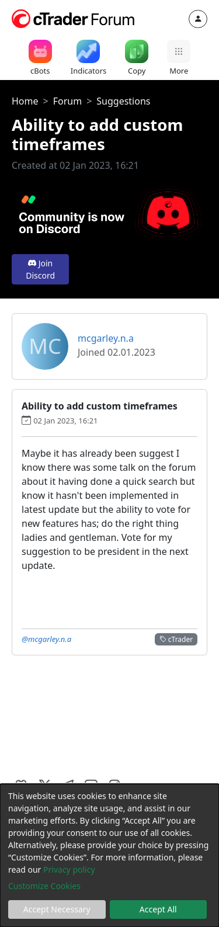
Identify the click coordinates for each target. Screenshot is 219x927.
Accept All (158, 909)
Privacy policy (69, 869)
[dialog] (109, 855)
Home (25, 101)
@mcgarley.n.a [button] (46, 639)
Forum (67, 101)
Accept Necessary (57, 909)
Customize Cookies (44, 885)
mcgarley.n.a (106, 338)
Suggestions (123, 101)
